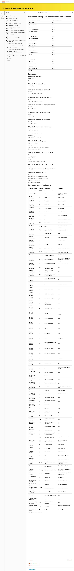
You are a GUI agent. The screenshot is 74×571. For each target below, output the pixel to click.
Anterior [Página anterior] (30, 560)
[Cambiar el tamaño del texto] (72, 12)
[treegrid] (15, 37)
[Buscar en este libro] (47, 12)
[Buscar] (58, 12)
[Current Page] (16, 53)
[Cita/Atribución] (50, 569)
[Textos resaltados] (2, 17)
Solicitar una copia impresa (32, 564)
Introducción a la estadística (9, 6)
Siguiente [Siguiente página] (69, 560)
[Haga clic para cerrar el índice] (24, 12)
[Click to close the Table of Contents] (2, 13)
